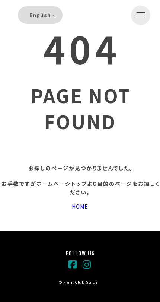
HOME (80, 206)
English (40, 15)
